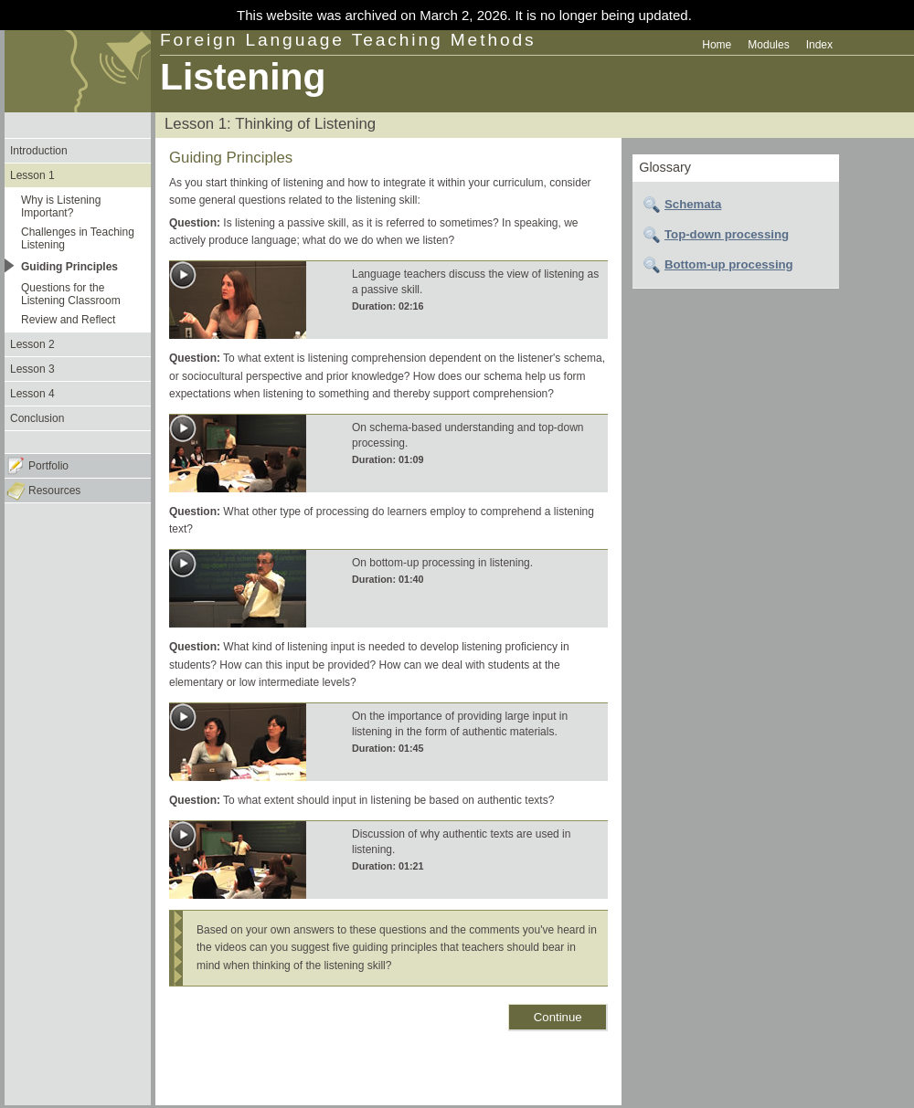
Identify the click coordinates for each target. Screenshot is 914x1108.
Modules (768, 44)
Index (819, 44)
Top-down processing (726, 234)
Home (716, 44)
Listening (242, 77)
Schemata (692, 204)
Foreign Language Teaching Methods (348, 39)
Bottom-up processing (728, 264)
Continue (558, 1017)
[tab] (736, 204)
